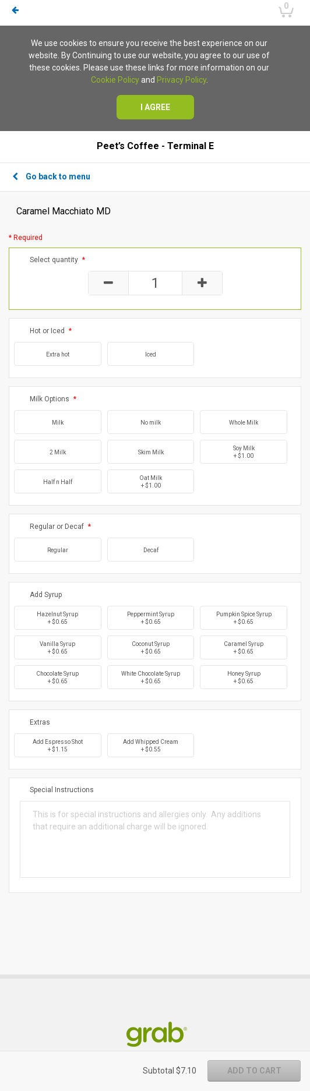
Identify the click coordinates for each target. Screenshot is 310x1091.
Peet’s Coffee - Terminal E (155, 146)
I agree (155, 107)
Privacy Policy (181, 79)
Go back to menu (51, 176)
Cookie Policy (115, 79)
